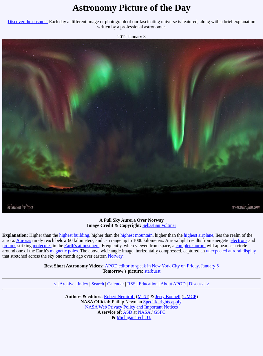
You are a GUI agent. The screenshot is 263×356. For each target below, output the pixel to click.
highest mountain (136, 235)
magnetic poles (64, 250)
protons (9, 245)
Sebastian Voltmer (159, 225)
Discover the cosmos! (28, 21)
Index (83, 283)
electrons (239, 240)
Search (98, 283)
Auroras (23, 240)
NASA (144, 312)
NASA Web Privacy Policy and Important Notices (131, 306)
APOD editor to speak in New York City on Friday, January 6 (162, 265)
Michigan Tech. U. (134, 317)
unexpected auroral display (231, 250)
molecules (42, 245)
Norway (115, 256)
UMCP (189, 296)
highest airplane (198, 235)
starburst (152, 271)
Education (148, 283)
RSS (131, 283)
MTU (143, 296)
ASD (127, 312)
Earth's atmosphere (82, 245)
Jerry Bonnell (167, 296)
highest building (74, 235)
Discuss (196, 283)
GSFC (159, 312)
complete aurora (191, 245)
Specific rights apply (162, 301)
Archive (66, 283)
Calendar (115, 283)
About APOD (173, 283)
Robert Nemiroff (119, 296)
